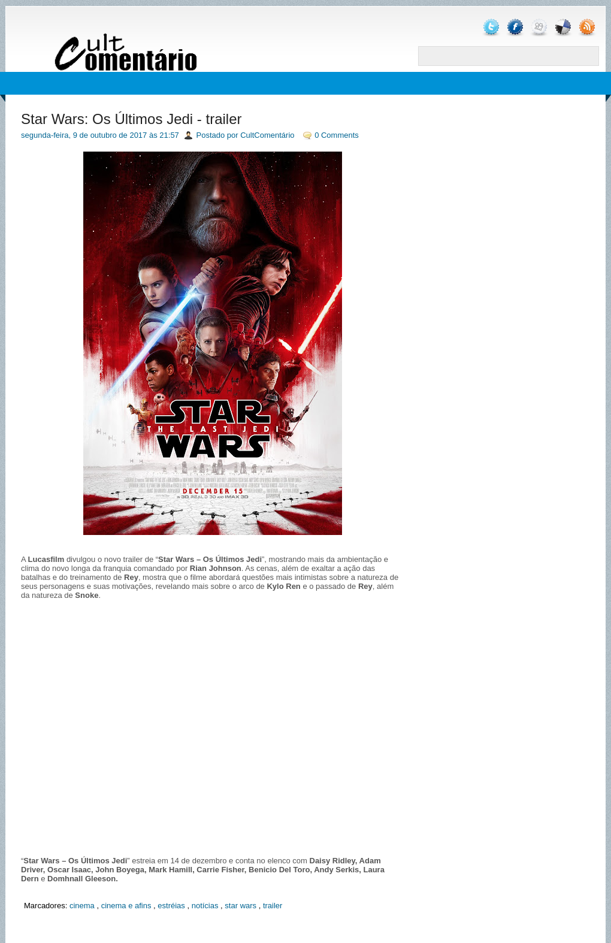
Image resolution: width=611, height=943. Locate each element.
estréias (171, 905)
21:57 (169, 135)
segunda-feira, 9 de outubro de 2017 (84, 135)
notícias (205, 905)
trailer (273, 905)
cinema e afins (126, 905)
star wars (240, 905)
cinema (82, 905)
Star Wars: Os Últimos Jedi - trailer (131, 119)
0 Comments (336, 135)
